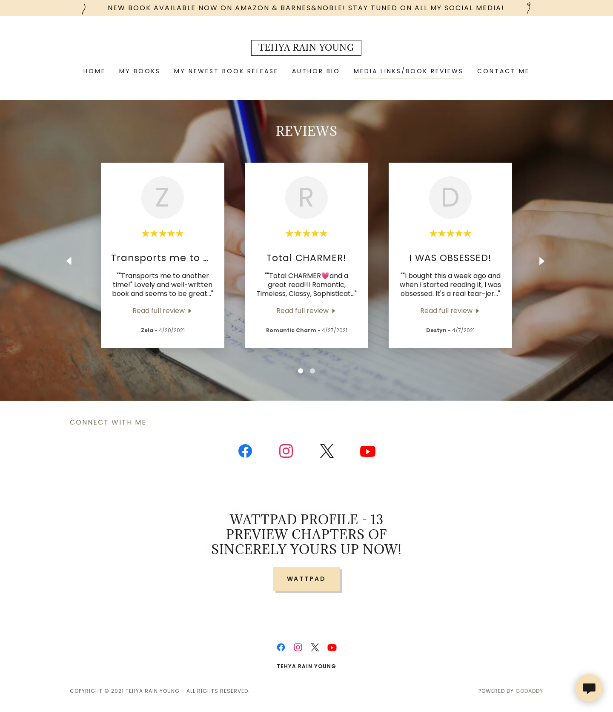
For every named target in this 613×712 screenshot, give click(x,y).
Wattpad (307, 578)
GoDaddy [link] (529, 691)
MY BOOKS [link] (139, 71)
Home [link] (94, 71)
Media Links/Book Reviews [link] (409, 71)
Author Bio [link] (316, 71)
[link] (306, 48)
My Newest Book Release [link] (226, 71)
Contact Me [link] (503, 71)
